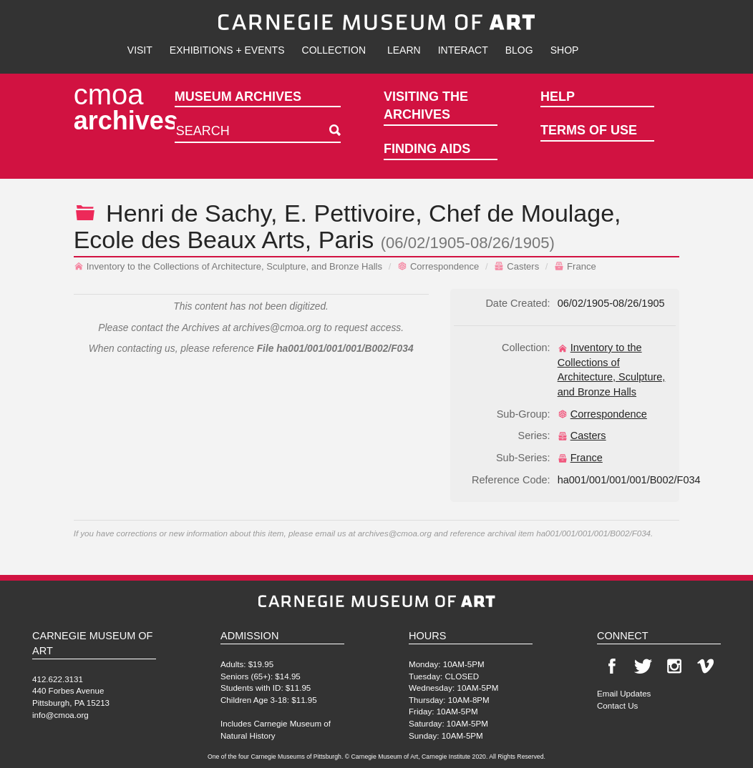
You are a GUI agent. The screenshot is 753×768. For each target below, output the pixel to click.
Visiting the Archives (426, 105)
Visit (139, 50)
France (575, 266)
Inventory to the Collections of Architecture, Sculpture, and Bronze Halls (228, 266)
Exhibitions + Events (227, 50)
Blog (519, 50)
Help (557, 96)
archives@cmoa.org (277, 328)
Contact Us (617, 705)
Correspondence (438, 266)
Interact (463, 50)
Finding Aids (427, 149)
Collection (334, 50)
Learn (404, 50)
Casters (516, 266)
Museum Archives (238, 96)
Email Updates (624, 693)
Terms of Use (588, 130)
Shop (564, 50)
